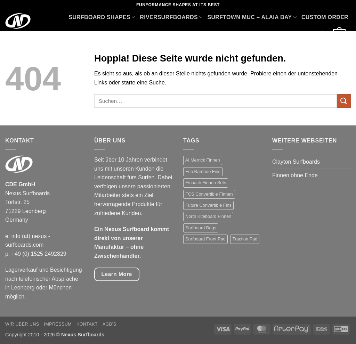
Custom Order (324, 17)
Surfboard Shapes (101, 17)
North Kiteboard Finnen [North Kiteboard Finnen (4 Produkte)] (208, 216)
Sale (309, 35)
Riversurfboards (171, 17)
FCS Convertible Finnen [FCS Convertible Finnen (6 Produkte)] (209, 194)
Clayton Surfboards (296, 162)
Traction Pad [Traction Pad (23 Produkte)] (244, 238)
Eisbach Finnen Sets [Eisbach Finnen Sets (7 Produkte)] (205, 182)
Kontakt (87, 324)
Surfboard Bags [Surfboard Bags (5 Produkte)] (200, 227)
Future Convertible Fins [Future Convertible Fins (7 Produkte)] (208, 205)
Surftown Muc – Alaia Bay (251, 17)
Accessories (274, 35)
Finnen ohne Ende (295, 175)
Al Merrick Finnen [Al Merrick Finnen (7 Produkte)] (202, 160)
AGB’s (109, 324)
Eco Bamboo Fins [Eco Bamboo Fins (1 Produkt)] (202, 171)
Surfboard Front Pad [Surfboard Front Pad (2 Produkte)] (205, 238)
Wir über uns (22, 324)
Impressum (58, 324)
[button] (339, 35)
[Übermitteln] (344, 101)
